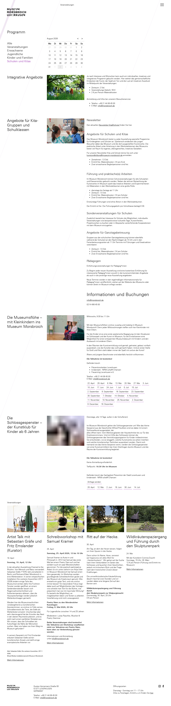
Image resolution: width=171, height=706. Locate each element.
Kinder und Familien (20, 57)
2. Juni (109, 487)
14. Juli (137, 487)
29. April (100, 383)
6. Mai (109, 383)
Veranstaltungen (17, 46)
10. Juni (91, 387)
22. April (91, 383)
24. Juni (110, 387)
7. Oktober (107, 396)
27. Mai (137, 383)
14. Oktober (119, 396)
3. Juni (145, 383)
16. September (122, 391)
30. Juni (127, 487)
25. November (123, 400)
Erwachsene (15, 50)
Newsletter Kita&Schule (109, 125)
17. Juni (100, 387)
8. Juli (126, 387)
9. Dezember (93, 404)
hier (151, 693)
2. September (93, 391)
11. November (94, 400)
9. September (107, 391)
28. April (91, 487)
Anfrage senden (94, 482)
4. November (132, 396)
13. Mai (118, 383)
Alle (9, 43)
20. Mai (127, 383)
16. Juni (118, 487)
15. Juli (135, 387)
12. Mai (100, 487)
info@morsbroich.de (106, 106)
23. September (137, 391)
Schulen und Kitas (19, 61)
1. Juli (118, 387)
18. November (108, 400)
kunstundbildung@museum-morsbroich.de (105, 155)
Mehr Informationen (15, 660)
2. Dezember (137, 400)
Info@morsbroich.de (60, 638)
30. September (94, 396)
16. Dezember (107, 404)
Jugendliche (15, 54)
